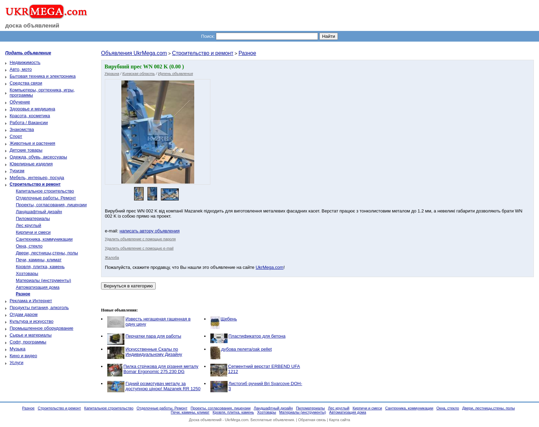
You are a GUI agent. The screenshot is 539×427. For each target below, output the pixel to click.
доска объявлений (32, 25)
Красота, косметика (30, 115)
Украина (111, 74)
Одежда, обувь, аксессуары (38, 157)
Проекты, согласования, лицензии (51, 204)
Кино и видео (23, 355)
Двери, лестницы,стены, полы (47, 252)
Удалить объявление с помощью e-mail (139, 248)
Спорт (16, 136)
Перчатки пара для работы (153, 336)
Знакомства (22, 129)
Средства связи (26, 83)
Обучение (20, 102)
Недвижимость (25, 62)
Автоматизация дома (37, 287)
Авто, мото (21, 69)
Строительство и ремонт (202, 53)
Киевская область (138, 74)
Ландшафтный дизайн (39, 211)
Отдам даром (23, 314)
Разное (247, 53)
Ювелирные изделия (31, 163)
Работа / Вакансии (29, 122)
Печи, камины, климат (39, 259)
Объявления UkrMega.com (134, 53)
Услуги (16, 362)
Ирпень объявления (175, 74)
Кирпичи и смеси (33, 232)
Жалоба (112, 257)
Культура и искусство (31, 321)
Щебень (229, 318)
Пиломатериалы (33, 218)
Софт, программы (28, 341)
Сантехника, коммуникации (44, 239)
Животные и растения (32, 143)
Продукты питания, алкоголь (39, 307)
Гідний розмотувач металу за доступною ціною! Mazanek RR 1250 (162, 386)
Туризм (17, 170)
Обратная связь (312, 420)
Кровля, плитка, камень (40, 266)
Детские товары (26, 150)
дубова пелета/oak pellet (246, 349)
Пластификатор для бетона (257, 336)
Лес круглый (28, 225)
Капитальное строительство (45, 191)
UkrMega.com (270, 267)
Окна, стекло (29, 246)
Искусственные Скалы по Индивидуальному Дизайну (153, 352)
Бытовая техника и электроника (43, 76)
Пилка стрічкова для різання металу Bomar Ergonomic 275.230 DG (160, 369)
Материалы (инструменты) (43, 280)
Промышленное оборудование (41, 328)
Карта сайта (339, 420)
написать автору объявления (150, 230)
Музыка (17, 348)
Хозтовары (27, 273)
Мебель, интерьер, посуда (37, 177)
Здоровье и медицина (32, 108)
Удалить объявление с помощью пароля (140, 239)
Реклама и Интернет (31, 300)
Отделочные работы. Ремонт (46, 197)
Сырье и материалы (31, 335)
